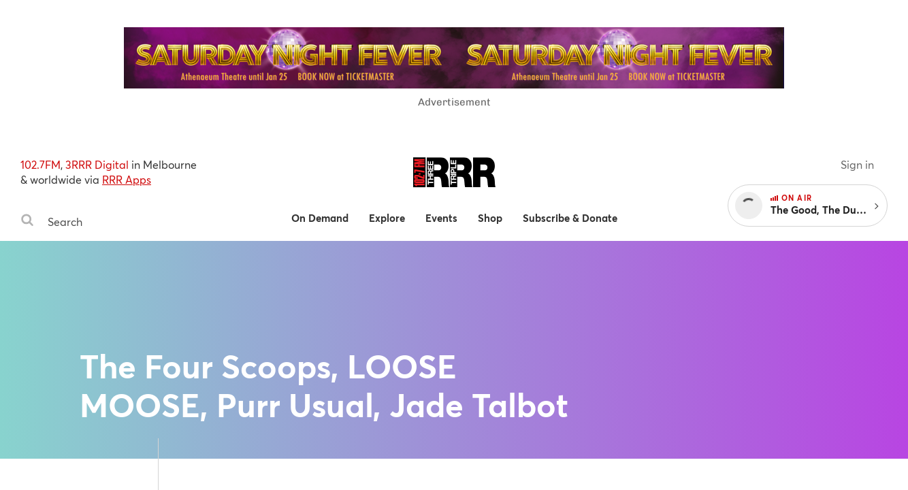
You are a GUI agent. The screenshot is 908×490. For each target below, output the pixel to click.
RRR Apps (126, 179)
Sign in (857, 164)
